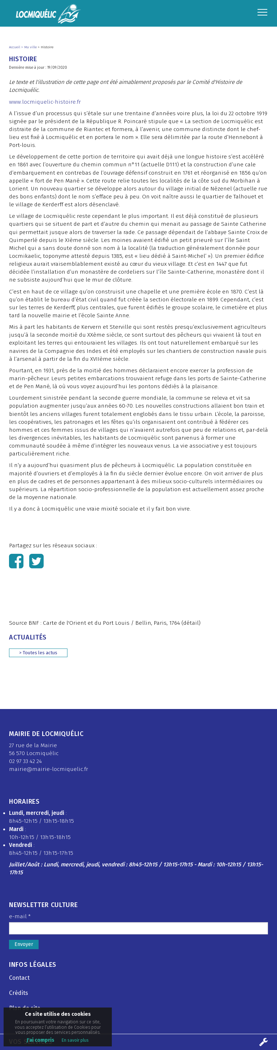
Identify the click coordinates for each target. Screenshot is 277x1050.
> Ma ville (29, 47)
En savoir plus (75, 1040)
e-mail (20, 916)
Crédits (18, 993)
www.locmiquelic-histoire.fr (45, 102)
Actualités (28, 637)
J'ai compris (40, 1040)
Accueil (15, 47)
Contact (19, 977)
